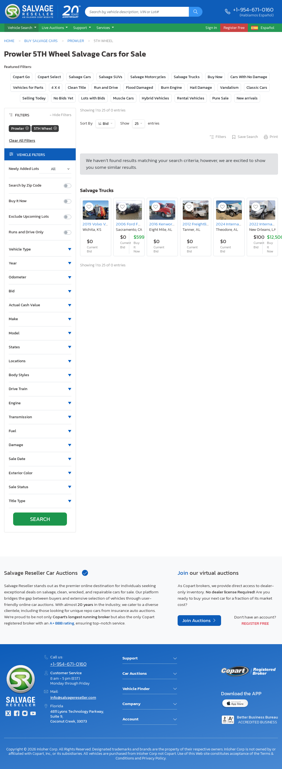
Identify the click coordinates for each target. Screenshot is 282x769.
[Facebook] (16, 714)
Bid (105, 123)
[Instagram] (25, 714)
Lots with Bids (93, 98)
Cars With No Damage (248, 77)
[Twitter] (8, 714)
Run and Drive (106, 87)
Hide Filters (60, 115)
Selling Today (34, 98)
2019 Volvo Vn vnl (98, 224)
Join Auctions (197, 620)
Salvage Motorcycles (148, 77)
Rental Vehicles (190, 98)
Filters (217, 137)
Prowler (75, 40)
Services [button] (103, 28)
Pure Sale (220, 98)
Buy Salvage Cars (41, 40)
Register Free (255, 623)
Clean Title (77, 87)
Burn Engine (171, 87)
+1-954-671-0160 (253, 9)
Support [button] (80, 28)
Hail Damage (201, 87)
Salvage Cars (80, 77)
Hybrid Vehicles (155, 98)
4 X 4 (55, 87)
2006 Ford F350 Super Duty (141, 224)
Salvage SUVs (110, 77)
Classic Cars (256, 87)
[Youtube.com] (33, 714)
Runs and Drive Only (26, 232)
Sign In (211, 28)
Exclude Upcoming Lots (29, 216)
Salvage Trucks (187, 77)
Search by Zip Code (25, 185)
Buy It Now (18, 201)
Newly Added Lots (24, 168)
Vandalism (229, 87)
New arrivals (247, 98)
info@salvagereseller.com (73, 697)
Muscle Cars (123, 98)
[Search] (195, 12)
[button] (21, 27)
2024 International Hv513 (238, 224)
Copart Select (49, 77)
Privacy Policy (154, 758)
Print (270, 137)
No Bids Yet (63, 98)
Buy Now (215, 77)
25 (137, 123)
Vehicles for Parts (28, 87)
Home (9, 40)
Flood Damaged (139, 87)
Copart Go (21, 77)
